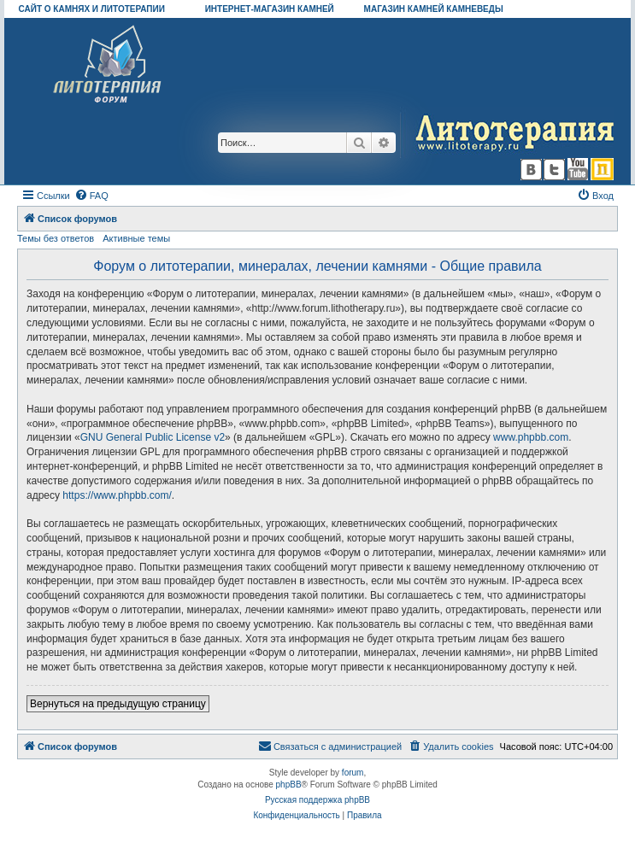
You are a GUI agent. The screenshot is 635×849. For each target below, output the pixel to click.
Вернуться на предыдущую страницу (118, 704)
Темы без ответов (55, 238)
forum (353, 772)
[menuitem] (91, 195)
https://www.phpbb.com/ (116, 495)
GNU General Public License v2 (152, 437)
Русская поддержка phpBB (317, 800)
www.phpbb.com (530, 437)
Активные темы (136, 238)
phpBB (289, 784)
